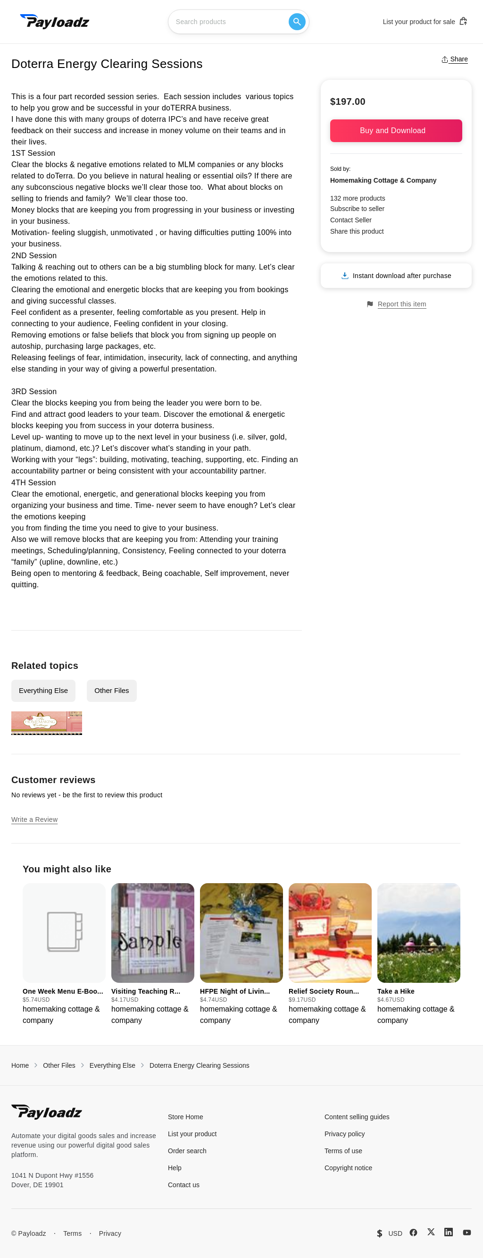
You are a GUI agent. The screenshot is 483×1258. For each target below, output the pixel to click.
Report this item (396, 304)
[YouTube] (467, 1232)
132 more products (357, 198)
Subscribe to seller (357, 208)
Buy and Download (396, 131)
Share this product (357, 231)
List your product (192, 1134)
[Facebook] (413, 1232)
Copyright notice (348, 1168)
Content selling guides (357, 1117)
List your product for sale (425, 21)
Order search (187, 1151)
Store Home (185, 1117)
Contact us (184, 1185)
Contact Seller (351, 220)
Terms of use (343, 1151)
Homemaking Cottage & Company (383, 180)
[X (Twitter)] (431, 1232)
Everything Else (43, 690)
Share (454, 59)
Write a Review (34, 819)
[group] (64, 954)
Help (175, 1168)
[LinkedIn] (448, 1232)
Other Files (111, 690)
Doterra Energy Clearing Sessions (200, 1065)
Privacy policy (345, 1134)
